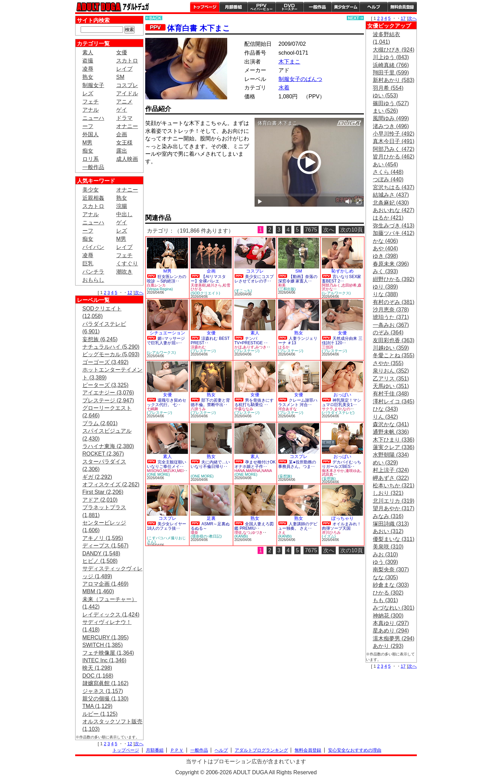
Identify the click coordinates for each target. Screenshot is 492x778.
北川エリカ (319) (393, 501)
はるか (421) (388, 218)
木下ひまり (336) (393, 440)
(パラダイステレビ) (338, 413)
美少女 (90, 190)
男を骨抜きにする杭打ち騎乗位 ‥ (254, 402)
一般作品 (317, 7)
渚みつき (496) (391, 126)
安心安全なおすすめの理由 (354, 750)
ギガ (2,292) (97, 477)
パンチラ (93, 272)
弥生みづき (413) (393, 225)
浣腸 (121, 206)
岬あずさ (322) (391, 478)
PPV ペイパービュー (261, 7)
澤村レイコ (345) (393, 401)
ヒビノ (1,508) (100, 561)
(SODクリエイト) (205, 293)
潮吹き (124, 272)
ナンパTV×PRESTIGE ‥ (251, 340)
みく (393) (385, 271)
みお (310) (385, 554)
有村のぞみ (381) (393, 302)
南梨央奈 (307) (391, 569)
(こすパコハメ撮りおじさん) (166, 540)
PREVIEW (198, 181)
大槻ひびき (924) (393, 50)
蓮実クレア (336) (393, 447)
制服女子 (93, 85)
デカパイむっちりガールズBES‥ (341, 464)
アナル (90, 110)
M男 (87, 142)
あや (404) (385, 248)
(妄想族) (285, 476)
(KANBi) (241, 536)
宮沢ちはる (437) (393, 187)
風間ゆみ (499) (391, 118)
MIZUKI (169, 471)
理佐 (238, 532)
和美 (282, 285)
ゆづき (257, 532)
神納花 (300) (388, 616)
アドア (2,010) (100, 500)
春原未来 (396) (391, 264)
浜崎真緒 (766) (391, 65)
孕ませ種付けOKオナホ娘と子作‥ (255, 464)
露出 (121, 151)
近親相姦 (93, 198)
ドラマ (124, 118)
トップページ (204, 7)
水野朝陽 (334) (391, 455)
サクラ (327, 409)
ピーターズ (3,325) (105, 385)
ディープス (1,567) (105, 545)
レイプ (124, 69)
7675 (311, 230)
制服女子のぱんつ (300, 79)
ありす (248, 347)
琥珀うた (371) (391, 317)
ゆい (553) (385, 95)
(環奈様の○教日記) (206, 536)
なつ (246, 532)
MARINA (253, 471)
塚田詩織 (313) (391, 524)
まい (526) (385, 111)
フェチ (90, 102)
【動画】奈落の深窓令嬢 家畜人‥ (297, 278)
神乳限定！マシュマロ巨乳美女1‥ (341, 402)
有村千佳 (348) (391, 394)
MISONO (154, 471)
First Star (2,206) (102, 492)
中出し (124, 214)
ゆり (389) (385, 287)
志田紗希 (349, 285)
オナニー (127, 126)
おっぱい (342, 394)
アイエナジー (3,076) (108, 392)
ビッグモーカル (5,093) (110, 354)
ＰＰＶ (176, 750)
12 (129, 292)
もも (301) (385, 600)
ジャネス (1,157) (102, 691)
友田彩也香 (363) (393, 340)
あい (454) (385, 164)
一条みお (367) (391, 325)
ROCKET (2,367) (103, 454)
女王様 (124, 142)
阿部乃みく (331, 285)
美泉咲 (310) (388, 547)
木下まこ (289, 62)
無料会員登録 (308, 750)
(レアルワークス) (336, 293)
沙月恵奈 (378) (391, 309)
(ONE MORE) (158, 474)
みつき (260, 347)
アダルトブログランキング (261, 750)
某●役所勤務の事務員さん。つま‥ (297, 464)
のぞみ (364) (388, 332)
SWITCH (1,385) (102, 645)
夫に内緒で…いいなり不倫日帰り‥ (210, 464)
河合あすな (287, 409)
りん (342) (385, 417)
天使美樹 (198, 285)
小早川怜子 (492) (393, 134)
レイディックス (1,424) (110, 614)
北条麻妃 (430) (391, 203)
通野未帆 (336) (391, 432)
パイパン (93, 247)
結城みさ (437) (391, 195)
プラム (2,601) (100, 423)
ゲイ (121, 110)
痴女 (87, 151)
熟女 (87, 77)
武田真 (327, 474)
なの (346, 409)
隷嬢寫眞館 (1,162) (105, 683)
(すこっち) (243, 291)
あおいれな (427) (393, 210)
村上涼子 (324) (391, 470)
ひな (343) (385, 409)
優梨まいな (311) (393, 539)
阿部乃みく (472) (393, 149)
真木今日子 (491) (393, 141)
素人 (87, 52)
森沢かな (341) (391, 424)
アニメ (124, 102)
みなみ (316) (388, 516)
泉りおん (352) (391, 371)
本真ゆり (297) (391, 623)
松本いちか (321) (393, 485)
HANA (239, 471)
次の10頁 (351, 230)
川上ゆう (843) (391, 57)
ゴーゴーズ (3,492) (105, 362)
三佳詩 (327, 347)
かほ (238, 347)
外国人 (90, 134)
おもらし (93, 280)
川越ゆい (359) (391, 348)
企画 (121, 134)
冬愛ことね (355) (393, 355)
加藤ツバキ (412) (393, 233)
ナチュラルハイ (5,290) (110, 347)
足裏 (211, 518)
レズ (87, 93)
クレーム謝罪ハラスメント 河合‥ (297, 402)
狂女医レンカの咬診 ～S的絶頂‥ (166, 278)
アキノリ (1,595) (102, 538)
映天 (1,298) (97, 668)
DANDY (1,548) (101, 553)
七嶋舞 (152, 409)
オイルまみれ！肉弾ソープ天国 (341, 526)
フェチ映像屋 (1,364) (108, 653)
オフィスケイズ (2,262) (110, 484)
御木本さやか (333, 471)
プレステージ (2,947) (108, 400)
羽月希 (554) (388, 88)
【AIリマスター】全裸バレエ (208, 278)
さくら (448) (388, 172)
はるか (283, 347)
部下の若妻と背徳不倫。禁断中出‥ (210, 402)
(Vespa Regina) (160, 289)
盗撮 (87, 61)
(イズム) (329, 536)
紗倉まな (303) (391, 585)
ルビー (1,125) (100, 714)
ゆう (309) (385, 562)
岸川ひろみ (331, 532)
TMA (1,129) (97, 706)
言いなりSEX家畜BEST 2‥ (341, 278)
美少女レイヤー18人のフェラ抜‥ (166, 526)
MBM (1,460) (98, 591)
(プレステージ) (203, 351)
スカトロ (127, 61)
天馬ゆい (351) (391, 386)
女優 (121, 52)
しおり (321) (388, 493)
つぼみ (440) (388, 179)
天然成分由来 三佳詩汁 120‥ (342, 340)
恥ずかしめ (342, 271)
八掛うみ (198, 409)
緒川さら (214, 285)
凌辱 (87, 69)
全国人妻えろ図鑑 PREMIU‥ (254, 526)
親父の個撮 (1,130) (105, 698)
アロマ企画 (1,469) (105, 584)
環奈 (194, 532)
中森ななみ (243, 409)
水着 (283, 88)
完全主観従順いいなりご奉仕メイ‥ (166, 464)
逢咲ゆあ (352, 471)
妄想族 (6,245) (100, 339)
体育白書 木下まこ (198, 28)
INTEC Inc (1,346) (104, 660)
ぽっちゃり (342, 518)
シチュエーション (167, 332)
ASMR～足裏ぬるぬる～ (210, 526)
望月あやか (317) (393, 508)
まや (338, 409)
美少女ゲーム (345, 7)
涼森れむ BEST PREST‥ (210, 340)
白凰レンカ (156, 285)
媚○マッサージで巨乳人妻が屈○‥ (166, 340)
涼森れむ (198, 347)
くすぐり (127, 263)
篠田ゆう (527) (391, 103)
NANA (266, 471)
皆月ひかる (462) (393, 156)
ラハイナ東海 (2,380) (108, 446)
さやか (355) (388, 363)
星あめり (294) (391, 631)
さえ (282, 532)
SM (120, 77)
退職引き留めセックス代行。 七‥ (166, 402)
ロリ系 (90, 159)
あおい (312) (388, 531)
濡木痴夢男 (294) (393, 638)
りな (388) (385, 294)
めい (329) (385, 463)
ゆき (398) (385, 256)
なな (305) (385, 577)
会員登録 (402, 7)
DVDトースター (289, 7)
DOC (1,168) (97, 676)
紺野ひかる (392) (393, 279)
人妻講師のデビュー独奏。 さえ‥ (297, 526)
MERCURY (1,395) (105, 637)
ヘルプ (373, 7)
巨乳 (87, 263)
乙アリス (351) (391, 378)
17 (403, 18)
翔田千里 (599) (391, 72)
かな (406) (385, 241)
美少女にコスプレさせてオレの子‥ (254, 278)
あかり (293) (388, 646)
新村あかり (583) (393, 80)
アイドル (127, 93)
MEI (180, 471)
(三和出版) (287, 289)
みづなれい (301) (393, 608)
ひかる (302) (388, 593)
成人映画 (127, 159)
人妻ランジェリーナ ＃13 (297, 340)
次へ (139, 292)
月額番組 (233, 7)
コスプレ (127, 85)
